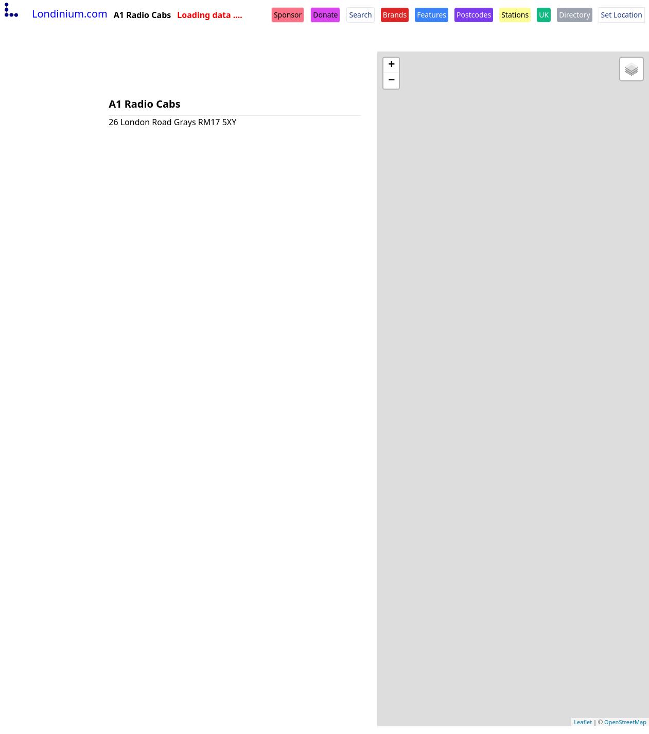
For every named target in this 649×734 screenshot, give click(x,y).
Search (360, 15)
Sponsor (288, 15)
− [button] (391, 81)
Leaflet (583, 722)
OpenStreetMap (625, 722)
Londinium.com (55, 14)
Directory (574, 15)
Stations (515, 15)
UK (544, 15)
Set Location (621, 15)
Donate (325, 15)
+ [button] (391, 65)
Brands (395, 15)
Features (431, 15)
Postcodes (474, 15)
